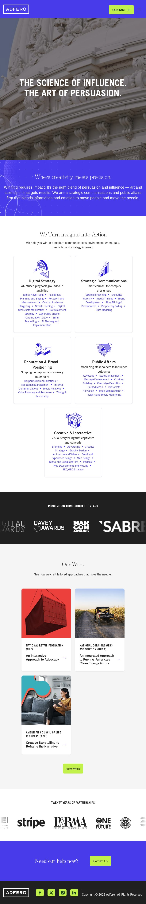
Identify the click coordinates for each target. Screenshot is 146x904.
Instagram (63, 892)
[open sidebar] (139, 9)
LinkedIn (74, 892)
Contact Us (121, 10)
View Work (73, 768)
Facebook (40, 892)
